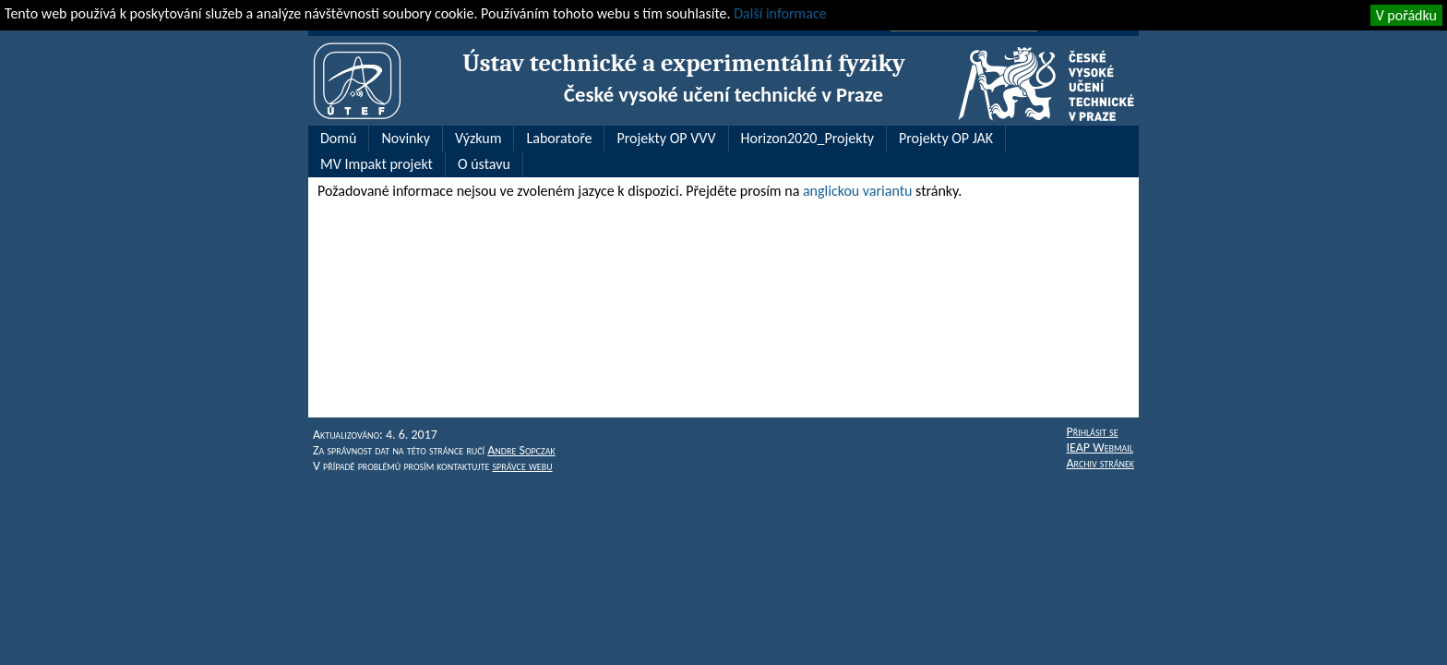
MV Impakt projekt (376, 164)
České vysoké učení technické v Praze (723, 94)
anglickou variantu (858, 191)
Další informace (780, 13)
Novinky (405, 138)
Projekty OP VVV (665, 138)
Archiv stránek (1100, 463)
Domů (338, 138)
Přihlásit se (1092, 432)
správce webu (522, 466)
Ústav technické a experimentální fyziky (683, 63)
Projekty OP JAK (946, 138)
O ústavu (484, 164)
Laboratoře (559, 138)
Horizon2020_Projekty (807, 138)
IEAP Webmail (1099, 447)
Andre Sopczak (521, 450)
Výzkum (478, 138)
